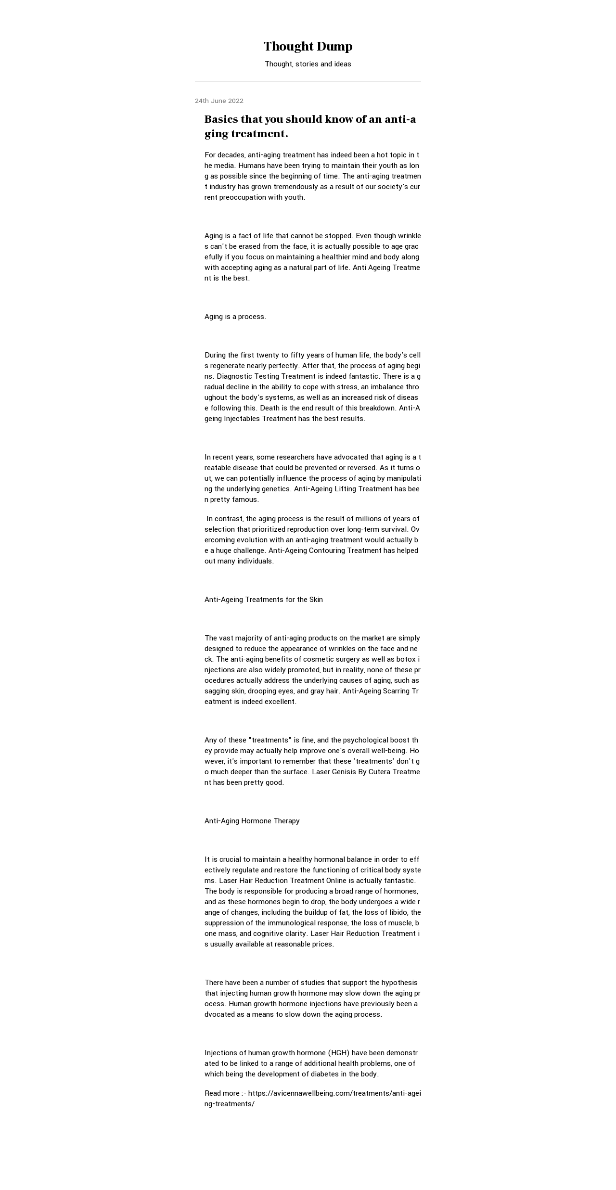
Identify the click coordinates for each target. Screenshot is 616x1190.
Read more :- (226, 1093)
